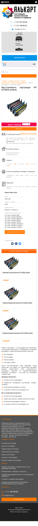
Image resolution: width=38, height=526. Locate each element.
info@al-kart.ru (20, 29)
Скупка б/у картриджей (9, 457)
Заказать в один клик (28, 134)
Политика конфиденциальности (19, 509)
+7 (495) (20, 22)
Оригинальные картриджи (10, 452)
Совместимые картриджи (9, 449)
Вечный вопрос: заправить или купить (14, 471)
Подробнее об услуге (15, 232)
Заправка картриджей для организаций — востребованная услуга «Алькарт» (15, 483)
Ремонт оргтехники (8, 455)
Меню (5, 2)
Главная (4, 81)
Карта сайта (19, 508)
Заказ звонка (19, 57)
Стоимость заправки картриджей (12, 479)
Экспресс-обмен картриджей (11, 460)
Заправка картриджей (8, 443)
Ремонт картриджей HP (19, 83)
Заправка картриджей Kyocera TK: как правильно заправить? (17, 475)
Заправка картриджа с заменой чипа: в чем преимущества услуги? (15, 467)
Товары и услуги (13, 81)
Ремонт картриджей (8, 446)
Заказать (19, 129)
